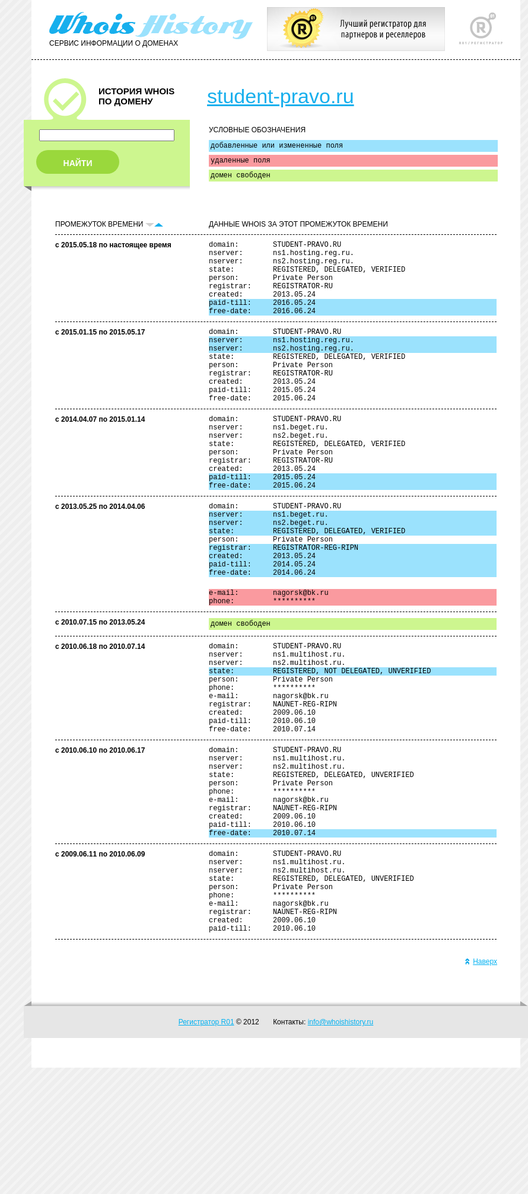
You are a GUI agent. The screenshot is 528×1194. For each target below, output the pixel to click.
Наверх (481, 1088)
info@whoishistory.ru (341, 1148)
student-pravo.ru (280, 96)
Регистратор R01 (206, 1148)
